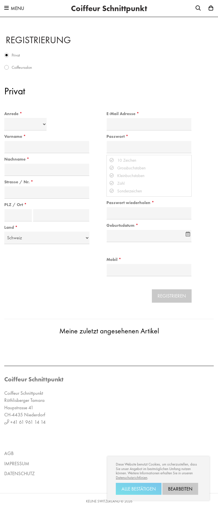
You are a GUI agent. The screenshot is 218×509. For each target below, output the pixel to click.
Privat (16, 55)
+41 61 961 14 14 (28, 422)
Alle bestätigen (138, 489)
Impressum (16, 463)
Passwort (115, 136)
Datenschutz (19, 473)
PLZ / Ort (13, 204)
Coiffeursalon (22, 67)
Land (9, 227)
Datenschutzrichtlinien (131, 477)
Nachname (15, 159)
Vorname (13, 136)
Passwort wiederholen (128, 202)
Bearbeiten (180, 489)
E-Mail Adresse (120, 114)
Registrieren (172, 296)
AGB (9, 453)
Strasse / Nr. (17, 182)
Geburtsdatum (120, 225)
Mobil (112, 259)
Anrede (11, 114)
